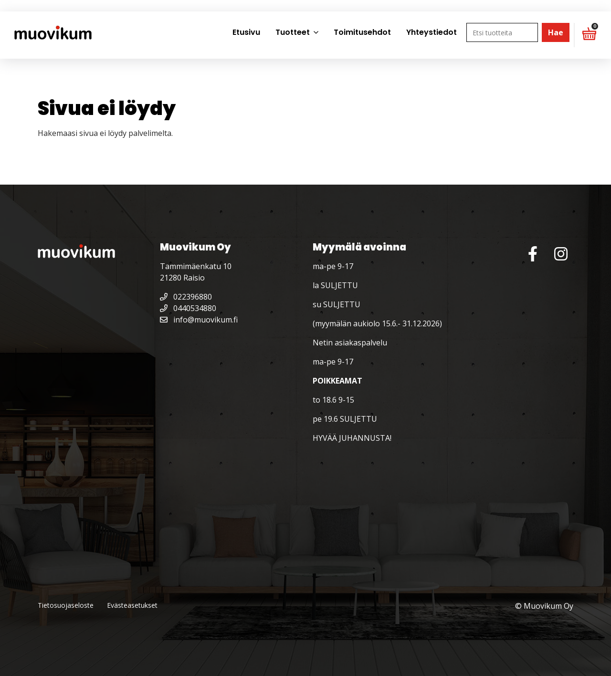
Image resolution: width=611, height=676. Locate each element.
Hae (555, 32)
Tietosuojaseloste (66, 605)
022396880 (186, 296)
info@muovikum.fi (199, 319)
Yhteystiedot (431, 32)
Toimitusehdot (362, 32)
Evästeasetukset (132, 605)
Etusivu (246, 32)
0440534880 (188, 308)
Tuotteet (292, 32)
